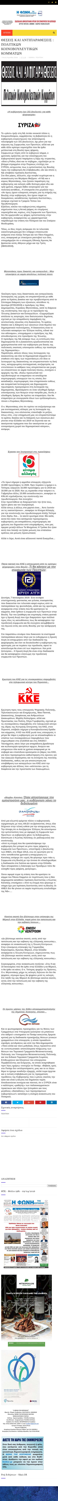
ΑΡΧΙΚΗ (7, 34)
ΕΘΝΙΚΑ (32, 72)
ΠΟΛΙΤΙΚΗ (39, 72)
